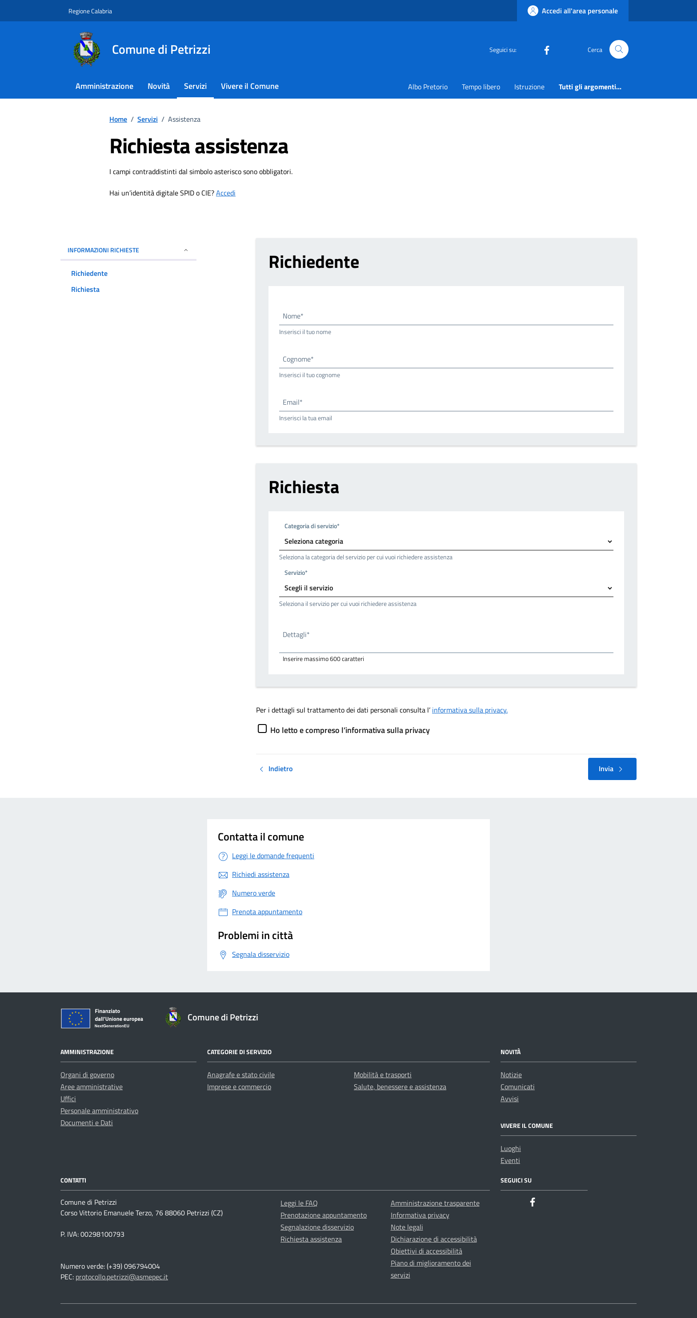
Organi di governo (87, 1074)
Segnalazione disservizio (317, 1227)
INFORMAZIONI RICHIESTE (128, 250)
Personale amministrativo (99, 1110)
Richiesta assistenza (311, 1239)
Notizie (511, 1074)
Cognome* (298, 359)
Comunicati (518, 1086)
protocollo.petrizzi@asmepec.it (122, 1276)
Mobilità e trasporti (383, 1074)
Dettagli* (296, 634)
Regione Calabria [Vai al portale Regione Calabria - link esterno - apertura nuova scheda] (90, 11)
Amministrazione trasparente (435, 1203)
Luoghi (511, 1148)
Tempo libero (481, 86)
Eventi (510, 1160)
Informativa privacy (420, 1215)
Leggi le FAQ (299, 1203)
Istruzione (529, 86)
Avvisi (510, 1098)
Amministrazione (104, 86)
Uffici (68, 1098)
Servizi (195, 86)
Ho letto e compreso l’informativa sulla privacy (350, 730)
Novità (159, 86)
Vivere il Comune (250, 86)
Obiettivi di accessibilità (426, 1251)
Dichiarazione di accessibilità (434, 1239)
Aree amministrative (91, 1086)
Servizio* (296, 572)
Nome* (293, 316)
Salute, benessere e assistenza (400, 1086)
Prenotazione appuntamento (323, 1215)
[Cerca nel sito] (619, 49)
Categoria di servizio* (312, 525)
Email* (293, 402)
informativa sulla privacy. (470, 710)
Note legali (407, 1227)
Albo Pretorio (428, 86)
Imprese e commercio (239, 1086)
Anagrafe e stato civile (241, 1074)
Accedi (226, 192)
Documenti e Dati (86, 1122)
